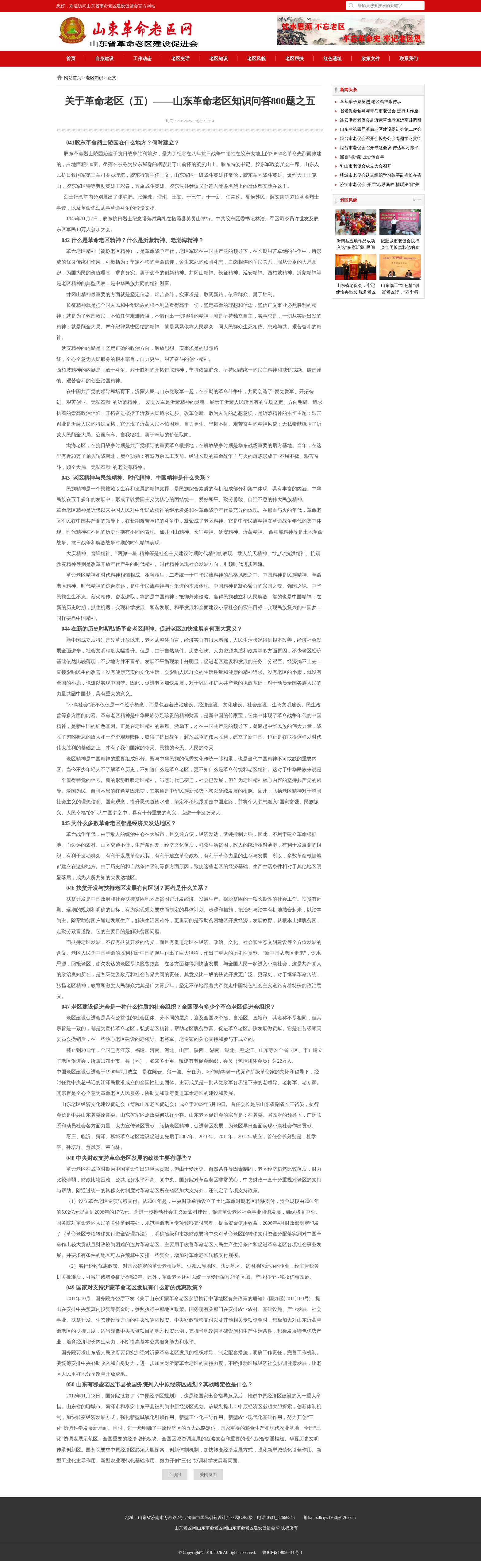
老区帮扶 (294, 58)
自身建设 (104, 58)
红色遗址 (332, 58)
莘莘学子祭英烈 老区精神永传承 (370, 101)
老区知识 (218, 58)
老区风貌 (256, 58)
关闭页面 (208, 1474)
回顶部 (174, 1474)
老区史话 (180, 58)
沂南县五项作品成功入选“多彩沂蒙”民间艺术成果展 (355, 230)
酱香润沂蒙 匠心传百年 (362, 157)
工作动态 (142, 58)
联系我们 (408, 58)
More (417, 200)
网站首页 (72, 77)
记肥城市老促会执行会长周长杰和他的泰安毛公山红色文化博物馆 (400, 230)
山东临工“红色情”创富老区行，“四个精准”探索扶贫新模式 (400, 274)
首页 (70, 58)
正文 (112, 77)
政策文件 (370, 58)
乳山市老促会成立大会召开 (365, 166)
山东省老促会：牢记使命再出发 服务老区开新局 (355, 274)
